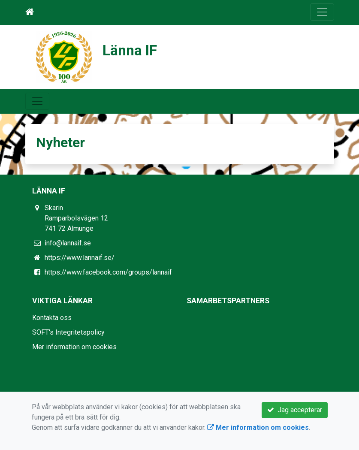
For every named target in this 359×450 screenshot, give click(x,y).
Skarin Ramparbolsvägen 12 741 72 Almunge (76, 218)
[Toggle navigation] (322, 12)
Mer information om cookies (74, 347)
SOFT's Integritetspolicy (68, 332)
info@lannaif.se (68, 243)
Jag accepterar (294, 410)
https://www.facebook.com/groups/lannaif (108, 272)
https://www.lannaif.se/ (80, 258)
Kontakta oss (52, 318)
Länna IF (130, 50)
